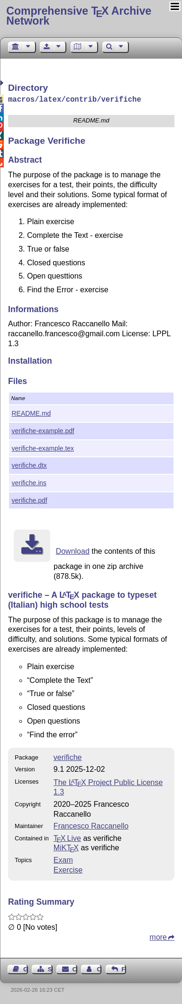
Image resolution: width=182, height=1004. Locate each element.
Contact (75, 968)
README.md (31, 412)
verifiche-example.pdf (43, 430)
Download (73, 550)
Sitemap (50, 968)
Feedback (123, 968)
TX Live (67, 837)
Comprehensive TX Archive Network (78, 16)
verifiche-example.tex (43, 447)
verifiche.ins (29, 482)
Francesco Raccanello (91, 825)
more (158, 936)
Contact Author (99, 968)
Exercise (68, 869)
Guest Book (25, 968)
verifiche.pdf (29, 499)
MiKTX (66, 847)
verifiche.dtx (29, 464)
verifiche (68, 756)
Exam (63, 859)
